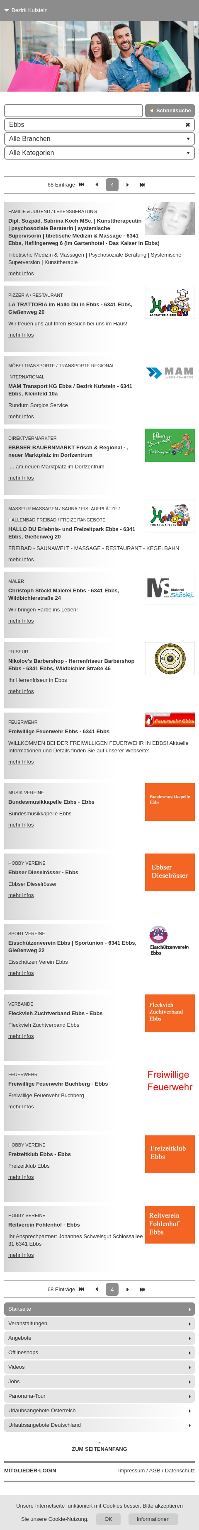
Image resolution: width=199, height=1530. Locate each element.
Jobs (13, 1381)
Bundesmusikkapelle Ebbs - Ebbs (51, 802)
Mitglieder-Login (30, 1470)
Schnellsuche (173, 110)
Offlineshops (23, 1352)
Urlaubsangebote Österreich (42, 1410)
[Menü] (177, 10)
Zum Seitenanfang (99, 1446)
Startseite (19, 1309)
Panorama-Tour (27, 1396)
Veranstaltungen (27, 1323)
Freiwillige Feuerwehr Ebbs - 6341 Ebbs (58, 731)
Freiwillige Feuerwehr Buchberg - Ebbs (58, 1084)
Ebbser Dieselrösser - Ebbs (43, 872)
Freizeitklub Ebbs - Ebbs (39, 1154)
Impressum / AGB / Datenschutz (156, 1470)
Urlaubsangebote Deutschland (44, 1425)
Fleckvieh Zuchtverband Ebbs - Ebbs (55, 1013)
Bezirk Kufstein (30, 10)
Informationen (153, 1519)
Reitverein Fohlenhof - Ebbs (44, 1225)
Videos (16, 1367)
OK (108, 1519)
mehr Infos (21, 273)
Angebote (20, 1338)
